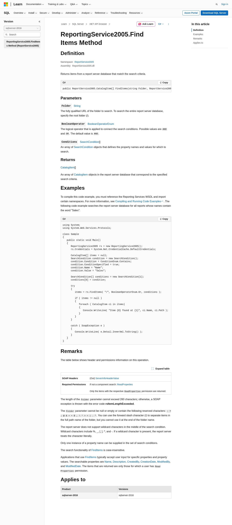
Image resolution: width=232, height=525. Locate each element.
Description (119, 461)
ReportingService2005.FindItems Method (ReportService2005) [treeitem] (23, 43)
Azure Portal (191, 13)
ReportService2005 (84, 62)
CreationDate (148, 461)
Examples (198, 34)
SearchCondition (89, 142)
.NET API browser (98, 24)
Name (108, 461)
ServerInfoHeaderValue (107, 378)
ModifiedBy (163, 461)
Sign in (224, 4)
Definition (198, 30)
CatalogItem (67, 167)
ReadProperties (125, 384)
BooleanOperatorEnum (101, 124)
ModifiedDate (73, 466)
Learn (64, 24)
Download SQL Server (214, 13)
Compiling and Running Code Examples (138, 201)
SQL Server (78, 24)
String (77, 106)
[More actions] (168, 24)
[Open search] (216, 4)
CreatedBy (133, 461)
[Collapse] (39, 21)
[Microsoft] (6, 4)
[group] (116, 88)
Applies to (198, 42)
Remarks (197, 38)
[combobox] (22, 28)
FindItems (97, 450)
